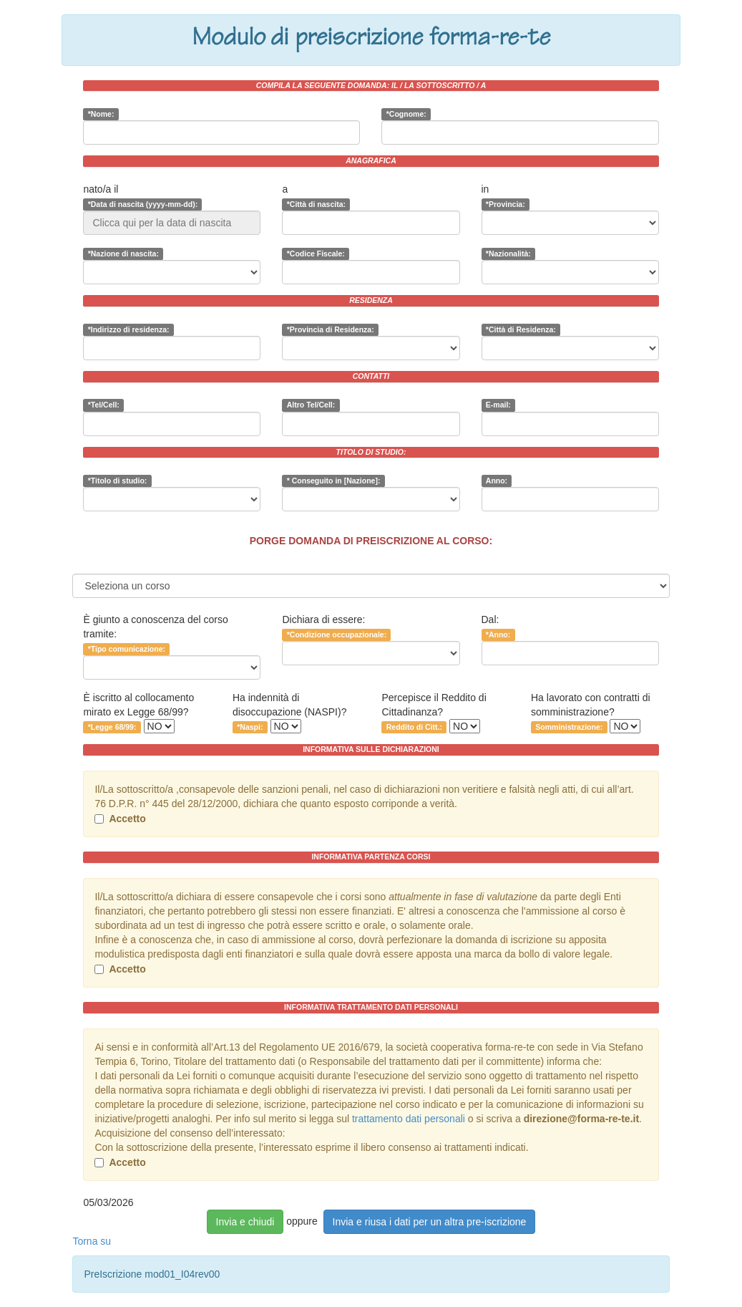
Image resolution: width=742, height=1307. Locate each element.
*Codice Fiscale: (316, 253)
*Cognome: (406, 114)
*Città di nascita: (316, 204)
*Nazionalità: (508, 253)
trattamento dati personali (408, 1118)
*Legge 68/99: (112, 727)
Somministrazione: (568, 727)
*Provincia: (505, 204)
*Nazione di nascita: (123, 253)
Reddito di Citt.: (414, 727)
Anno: (496, 480)
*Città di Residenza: (521, 329)
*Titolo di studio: (117, 480)
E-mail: (498, 405)
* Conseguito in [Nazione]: (334, 480)
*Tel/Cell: (103, 405)
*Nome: (101, 114)
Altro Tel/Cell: (311, 405)
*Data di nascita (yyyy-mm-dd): (142, 204)
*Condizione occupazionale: (336, 634)
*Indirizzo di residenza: (129, 329)
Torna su (91, 1241)
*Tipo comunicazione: (126, 649)
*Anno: (498, 634)
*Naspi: (250, 727)
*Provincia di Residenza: (330, 329)
